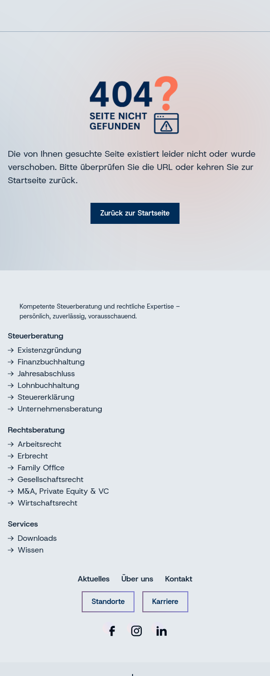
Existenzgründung (44, 350)
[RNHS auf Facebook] (110, 629)
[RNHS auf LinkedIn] (159, 629)
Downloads (32, 538)
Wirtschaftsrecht (42, 503)
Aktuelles (94, 578)
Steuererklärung (41, 397)
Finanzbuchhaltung (46, 362)
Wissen (26, 550)
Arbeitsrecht (35, 444)
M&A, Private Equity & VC (58, 491)
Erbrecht (28, 456)
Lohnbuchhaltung (43, 385)
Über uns (137, 578)
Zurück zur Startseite (135, 213)
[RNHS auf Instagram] (135, 629)
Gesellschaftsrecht (46, 479)
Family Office (36, 467)
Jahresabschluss (41, 373)
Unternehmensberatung (55, 409)
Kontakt (178, 578)
